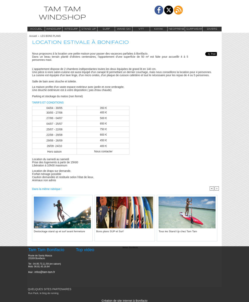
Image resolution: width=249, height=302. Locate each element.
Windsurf (53, 29)
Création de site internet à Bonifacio (124, 299)
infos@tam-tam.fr (43, 271)
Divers (212, 29)
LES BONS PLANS (49, 36)
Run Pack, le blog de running (41, 292)
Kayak (158, 29)
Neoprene (176, 29)
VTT (141, 29)
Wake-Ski (124, 29)
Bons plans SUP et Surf (107, 231)
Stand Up (88, 29)
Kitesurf (71, 29)
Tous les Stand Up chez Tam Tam (174, 231)
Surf (106, 29)
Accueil (36, 29)
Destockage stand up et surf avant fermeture (55, 231)
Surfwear (194, 29)
